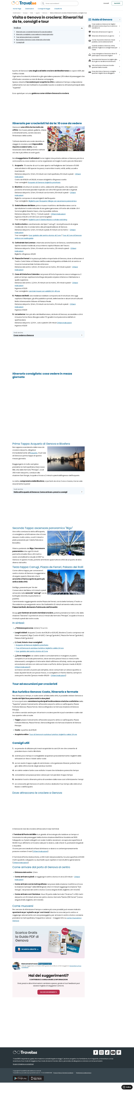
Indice (17, 28)
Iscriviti (117, 3)
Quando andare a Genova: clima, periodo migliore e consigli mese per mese (104, 48)
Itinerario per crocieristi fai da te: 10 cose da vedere (34, 32)
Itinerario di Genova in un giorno (103, 36)
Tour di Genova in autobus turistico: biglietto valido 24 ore (40, 648)
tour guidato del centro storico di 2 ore (45, 235)
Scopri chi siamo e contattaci (23, 1064)
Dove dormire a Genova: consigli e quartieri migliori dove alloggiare (104, 72)
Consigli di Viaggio (44, 9)
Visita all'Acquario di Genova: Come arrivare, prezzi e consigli (40, 492)
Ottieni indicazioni (58, 214)
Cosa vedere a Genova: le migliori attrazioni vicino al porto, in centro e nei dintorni (104, 26)
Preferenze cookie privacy (83, 1073)
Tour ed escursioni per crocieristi (27, 37)
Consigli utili (20, 42)
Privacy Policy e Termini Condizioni (63, 1073)
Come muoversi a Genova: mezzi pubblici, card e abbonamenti (103, 41)
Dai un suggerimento (48, 992)
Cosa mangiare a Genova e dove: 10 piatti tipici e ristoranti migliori (104, 55)
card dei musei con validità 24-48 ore (44, 291)
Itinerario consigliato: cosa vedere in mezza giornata (34, 34)
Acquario (33, 453)
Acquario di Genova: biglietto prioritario (44, 182)
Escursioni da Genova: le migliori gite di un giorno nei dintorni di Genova (104, 60)
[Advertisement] (48, 355)
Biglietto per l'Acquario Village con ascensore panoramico (53, 201)
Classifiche (58, 9)
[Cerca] (43, 3)
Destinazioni (29, 9)
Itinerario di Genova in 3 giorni (102, 32)
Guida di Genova (102, 19)
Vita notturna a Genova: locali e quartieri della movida (103, 66)
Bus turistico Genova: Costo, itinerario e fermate (33, 40)
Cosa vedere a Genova (24, 335)
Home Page (17, 9)
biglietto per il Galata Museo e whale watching (48, 219)
